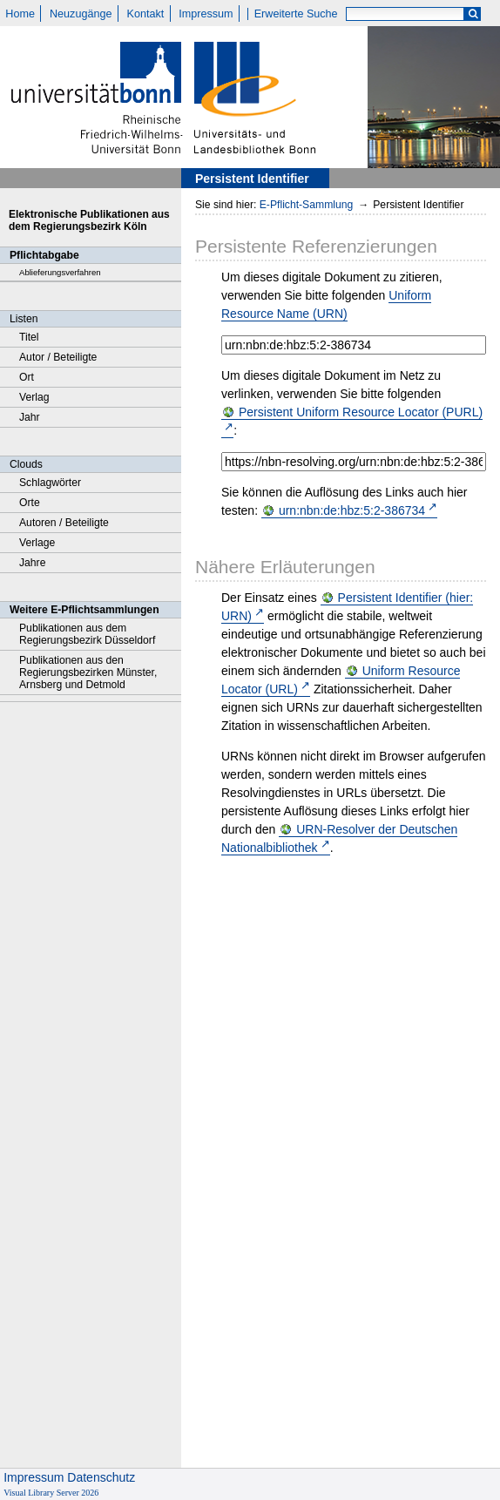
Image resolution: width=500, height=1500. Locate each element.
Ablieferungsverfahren (60, 272)
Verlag (34, 397)
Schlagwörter (50, 482)
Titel (29, 337)
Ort (26, 377)
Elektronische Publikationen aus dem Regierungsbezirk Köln (89, 220)
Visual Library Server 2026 (50, 1492)
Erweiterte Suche (296, 14)
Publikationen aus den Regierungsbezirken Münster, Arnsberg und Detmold (88, 672)
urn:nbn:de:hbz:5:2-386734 (352, 510)
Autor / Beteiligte (58, 357)
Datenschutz (101, 1477)
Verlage (37, 543)
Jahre (32, 563)
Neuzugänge (80, 14)
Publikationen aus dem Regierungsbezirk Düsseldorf (87, 634)
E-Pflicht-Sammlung (307, 205)
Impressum (206, 14)
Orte (29, 503)
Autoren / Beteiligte (64, 523)
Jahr (29, 417)
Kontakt (146, 14)
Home (20, 14)
